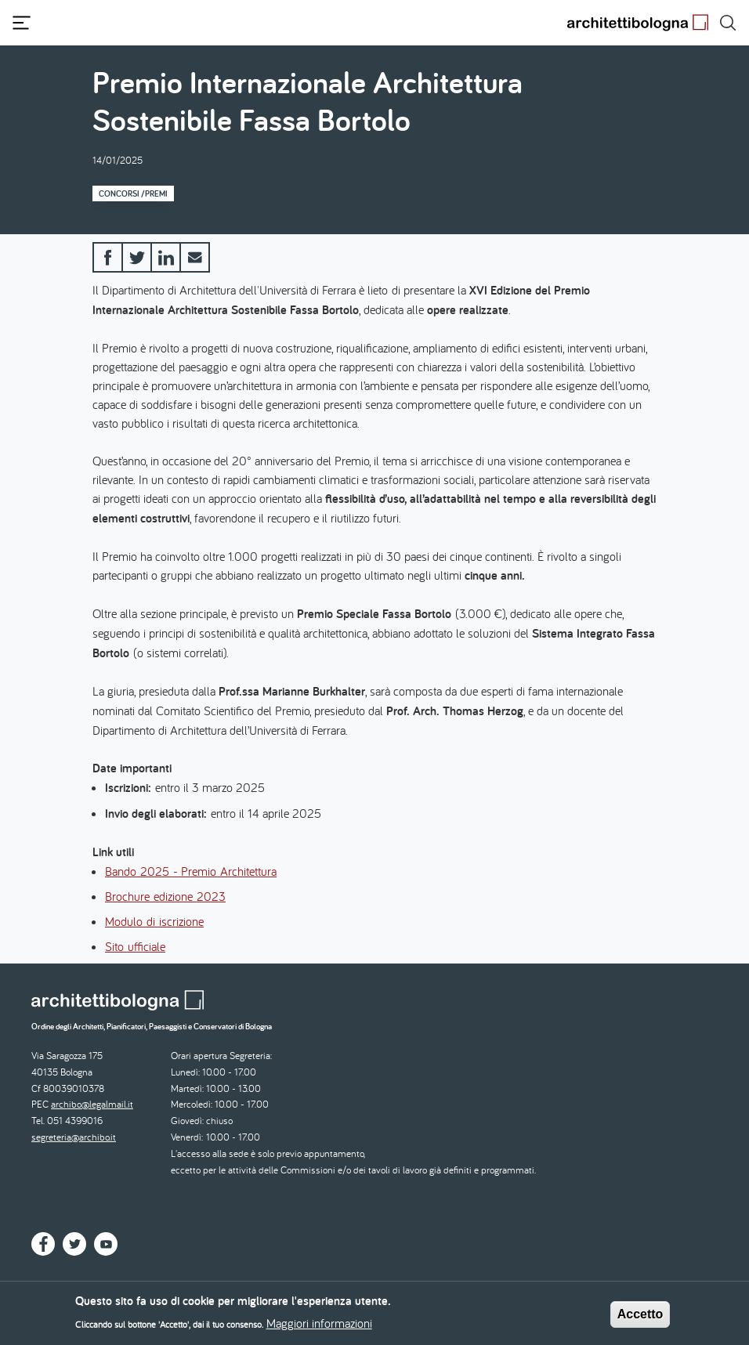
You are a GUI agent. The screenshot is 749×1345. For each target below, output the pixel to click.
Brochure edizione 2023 (165, 896)
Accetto (640, 1317)
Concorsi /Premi (133, 193)
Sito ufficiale (135, 946)
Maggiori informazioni (319, 1327)
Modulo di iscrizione (154, 921)
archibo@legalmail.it (92, 1104)
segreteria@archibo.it (73, 1137)
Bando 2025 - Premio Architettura (191, 871)
